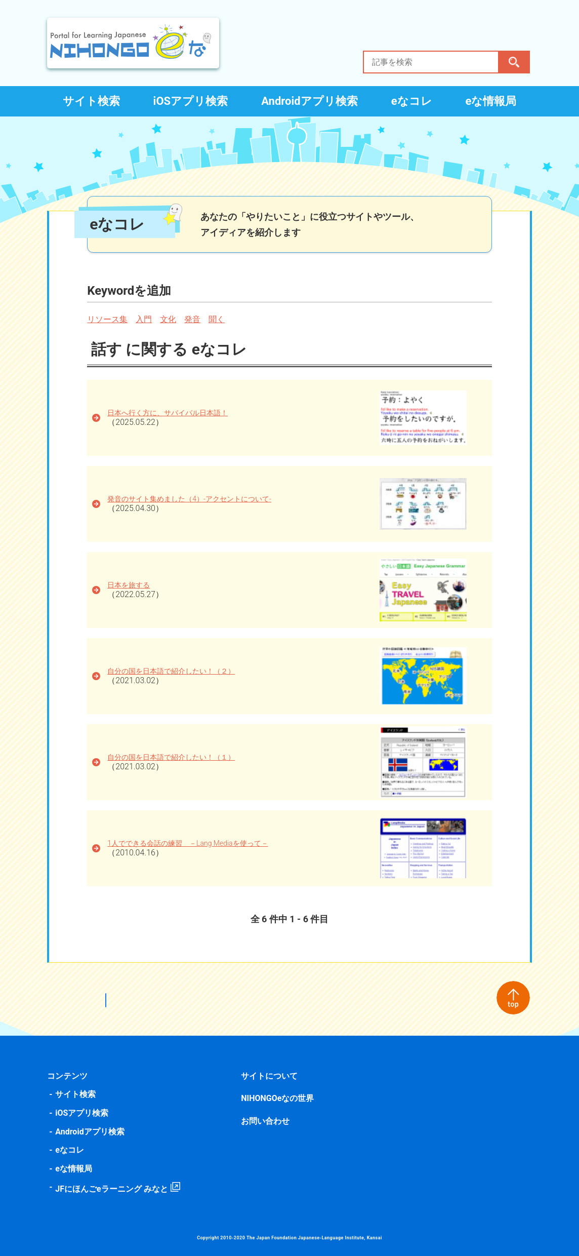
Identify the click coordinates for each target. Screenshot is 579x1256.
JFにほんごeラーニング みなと (113, 1189)
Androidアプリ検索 (309, 101)
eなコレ (411, 101)
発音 (194, 319)
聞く (219, 319)
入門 (146, 319)
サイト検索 (91, 101)
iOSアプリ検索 (190, 101)
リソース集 (109, 319)
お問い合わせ (265, 1121)
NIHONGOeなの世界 (277, 1098)
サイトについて (269, 1076)
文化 (170, 319)
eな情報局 (491, 101)
